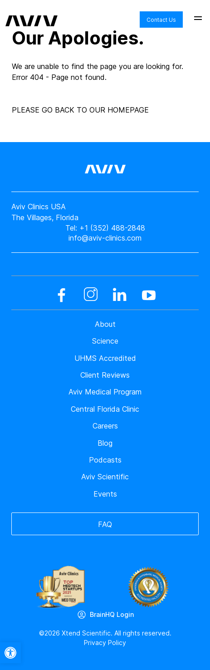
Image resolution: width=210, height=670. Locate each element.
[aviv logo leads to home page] (31, 14)
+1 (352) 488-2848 (112, 227)
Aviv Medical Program (105, 391)
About (105, 324)
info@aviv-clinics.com (105, 237)
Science (105, 340)
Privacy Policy (105, 642)
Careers (105, 425)
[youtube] (148, 295)
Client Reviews (105, 374)
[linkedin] (119, 295)
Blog (105, 443)
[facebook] (61, 295)
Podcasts (105, 459)
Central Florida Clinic (105, 409)
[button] (10, 652)
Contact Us (161, 19)
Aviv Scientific (105, 476)
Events (105, 493)
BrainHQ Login (112, 614)
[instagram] (90, 295)
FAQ (105, 524)
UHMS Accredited (105, 358)
